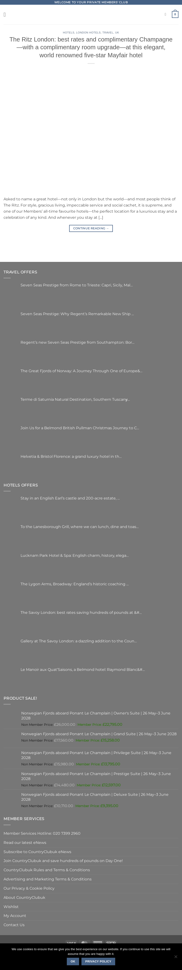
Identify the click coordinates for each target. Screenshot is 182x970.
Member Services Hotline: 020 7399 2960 (42, 833)
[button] (6, 14)
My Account (15, 915)
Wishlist (11, 906)
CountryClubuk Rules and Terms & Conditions (47, 869)
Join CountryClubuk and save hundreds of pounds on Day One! (63, 860)
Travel (108, 32)
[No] (175, 958)
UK (117, 32)
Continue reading (91, 228)
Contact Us (14, 924)
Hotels (68, 32)
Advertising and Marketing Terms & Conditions (48, 879)
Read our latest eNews (25, 842)
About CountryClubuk (24, 897)
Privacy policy (98, 961)
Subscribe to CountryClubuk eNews (37, 851)
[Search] (167, 14)
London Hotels (88, 32)
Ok (73, 961)
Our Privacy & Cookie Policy (29, 888)
